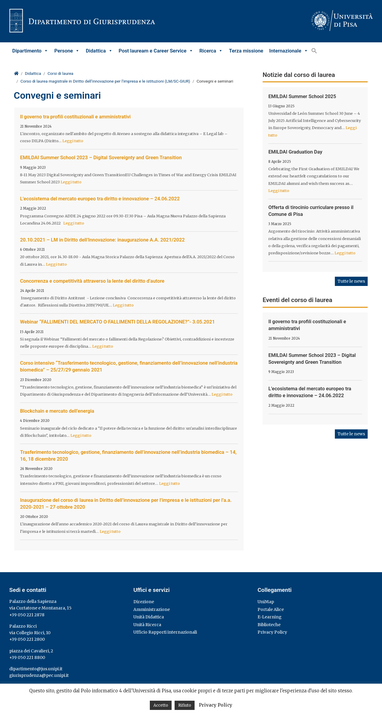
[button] (314, 50)
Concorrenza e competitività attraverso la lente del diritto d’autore (92, 281)
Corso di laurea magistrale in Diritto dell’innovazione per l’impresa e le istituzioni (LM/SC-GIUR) (105, 81)
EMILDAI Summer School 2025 (302, 96)
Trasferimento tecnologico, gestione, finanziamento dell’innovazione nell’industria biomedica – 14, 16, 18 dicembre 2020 (128, 455)
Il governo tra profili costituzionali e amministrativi (75, 117)
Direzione (143, 601)
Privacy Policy (272, 632)
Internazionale (288, 51)
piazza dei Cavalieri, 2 (31, 651)
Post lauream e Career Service (156, 51)
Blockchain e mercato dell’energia (57, 411)
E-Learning (269, 617)
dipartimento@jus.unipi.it (35, 668)
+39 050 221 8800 (27, 657)
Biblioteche (269, 624)
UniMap (266, 601)
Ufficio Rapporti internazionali (165, 632)
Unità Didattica (148, 617)
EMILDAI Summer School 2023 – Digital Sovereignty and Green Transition (101, 157)
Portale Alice (271, 609)
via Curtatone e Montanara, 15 (40, 608)
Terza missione (246, 51)
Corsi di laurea (60, 73)
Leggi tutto (72, 140)
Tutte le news (351, 281)
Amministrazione (151, 609)
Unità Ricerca (147, 624)
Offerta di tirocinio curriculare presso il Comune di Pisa (310, 211)
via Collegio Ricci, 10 (29, 632)
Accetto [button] (160, 705)
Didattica (99, 51)
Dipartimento (30, 51)
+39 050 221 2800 (27, 639)
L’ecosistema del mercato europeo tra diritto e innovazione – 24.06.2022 (100, 199)
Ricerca (211, 51)
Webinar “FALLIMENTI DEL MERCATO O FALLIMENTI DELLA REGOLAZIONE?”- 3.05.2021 (117, 322)
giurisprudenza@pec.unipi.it (39, 675)
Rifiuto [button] (184, 705)
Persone (67, 51)
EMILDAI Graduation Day (295, 152)
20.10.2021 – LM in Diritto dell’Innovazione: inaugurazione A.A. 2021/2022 (102, 240)
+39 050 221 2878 (26, 615)
